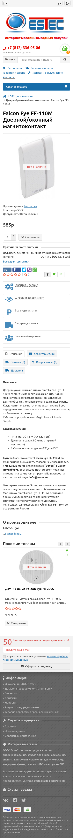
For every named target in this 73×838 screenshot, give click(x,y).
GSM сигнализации (21, 96)
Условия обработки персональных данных (31, 711)
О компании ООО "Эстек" (20, 683)
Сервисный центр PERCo (19, 735)
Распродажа (13, 68)
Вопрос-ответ (44, 362)
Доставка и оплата (39, 68)
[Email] (36, 650)
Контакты (9, 77)
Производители (14, 731)
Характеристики (42, 353)
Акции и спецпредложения (21, 707)
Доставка (14, 370)
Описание (13, 353)
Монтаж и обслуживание (45, 72)
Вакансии (10, 693)
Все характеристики (16, 261)
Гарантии (9, 726)
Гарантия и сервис (14, 72)
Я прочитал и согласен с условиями (35, 658)
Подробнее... (13, 533)
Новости (9, 702)
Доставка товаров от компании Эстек (27, 688)
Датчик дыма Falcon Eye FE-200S (29, 588)
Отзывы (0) (15, 362)
